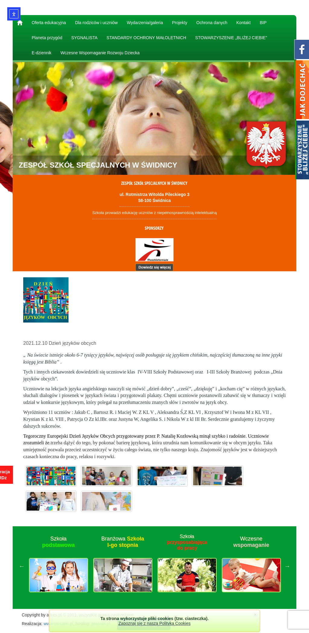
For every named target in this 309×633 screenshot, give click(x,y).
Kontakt (243, 22)
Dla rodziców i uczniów (96, 22)
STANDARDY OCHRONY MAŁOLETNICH (146, 37)
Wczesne (251, 542)
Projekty (179, 22)
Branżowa (122, 542)
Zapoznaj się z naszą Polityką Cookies (155, 623)
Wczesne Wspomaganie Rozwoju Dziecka (99, 52)
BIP (263, 22)
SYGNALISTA (84, 37)
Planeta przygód (47, 37)
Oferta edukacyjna (49, 22)
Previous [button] (22, 566)
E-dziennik (41, 52)
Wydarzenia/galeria (145, 22)
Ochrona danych (212, 22)
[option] (58, 566)
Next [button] (287, 566)
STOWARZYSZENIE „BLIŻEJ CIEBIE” (231, 37)
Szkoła (58, 542)
